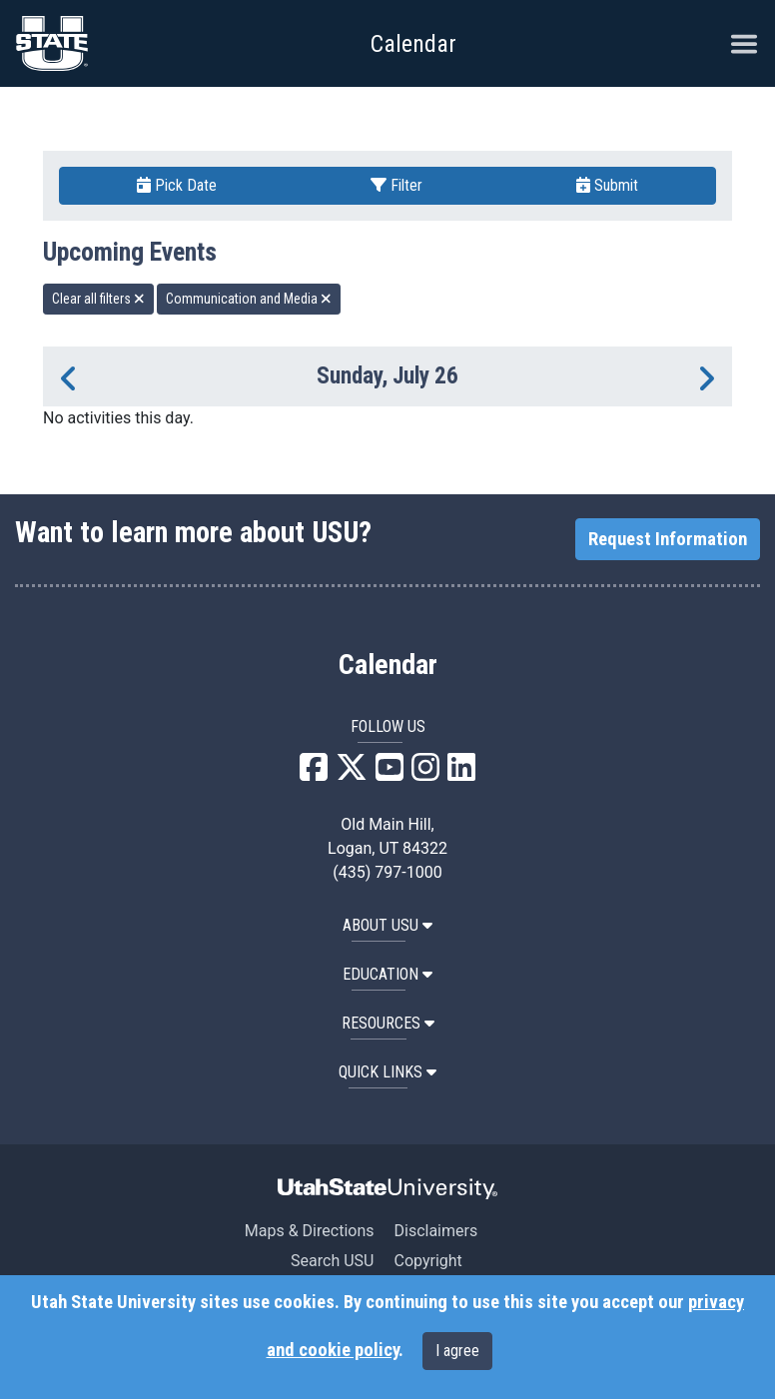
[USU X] (352, 773)
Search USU (332, 1260)
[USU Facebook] (314, 773)
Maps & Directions (310, 1230)
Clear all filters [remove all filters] (98, 299)
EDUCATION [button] (387, 974)
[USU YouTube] (389, 773)
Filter (396, 185)
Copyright (427, 1260)
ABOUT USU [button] (387, 925)
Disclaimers (435, 1230)
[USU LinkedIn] (461, 773)
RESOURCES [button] (388, 1023)
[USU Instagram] (425, 773)
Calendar (388, 665)
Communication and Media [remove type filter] (249, 299)
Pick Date (177, 185)
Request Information (667, 539)
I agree (457, 1350)
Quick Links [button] (387, 1071)
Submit (607, 185)
